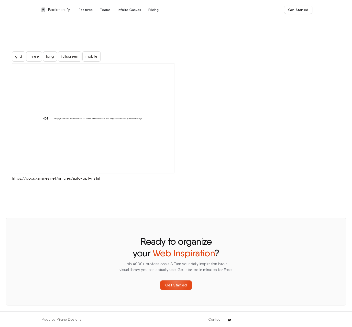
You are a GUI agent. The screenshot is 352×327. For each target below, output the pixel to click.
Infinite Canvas (129, 10)
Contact (215, 319)
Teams (105, 10)
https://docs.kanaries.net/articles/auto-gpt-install (56, 178)
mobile (92, 56)
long (50, 56)
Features (86, 10)
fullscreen (69, 56)
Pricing (153, 10)
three (34, 56)
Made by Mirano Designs (61, 319)
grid (18, 56)
